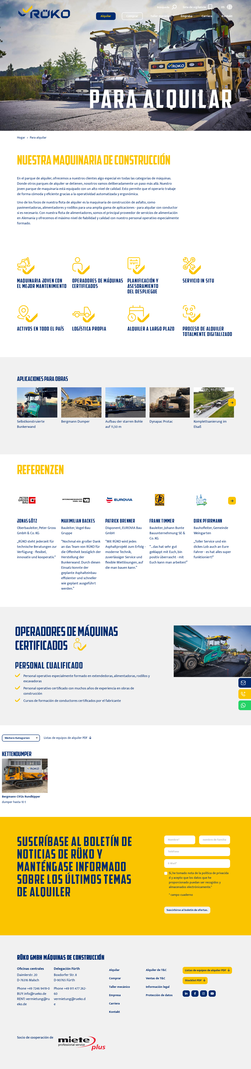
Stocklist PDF (195, 980)
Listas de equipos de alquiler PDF (207, 970)
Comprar (132, 16)
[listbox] (21, 738)
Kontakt (227, 16)
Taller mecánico (160, 16)
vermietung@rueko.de (33, 1001)
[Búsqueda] (167, 7)
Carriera (207, 16)
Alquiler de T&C (156, 970)
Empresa (186, 16)
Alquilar (106, 16)
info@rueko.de (35, 994)
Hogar (21, 137)
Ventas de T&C (155, 978)
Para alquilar (38, 137)
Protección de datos (159, 995)
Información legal (157, 987)
